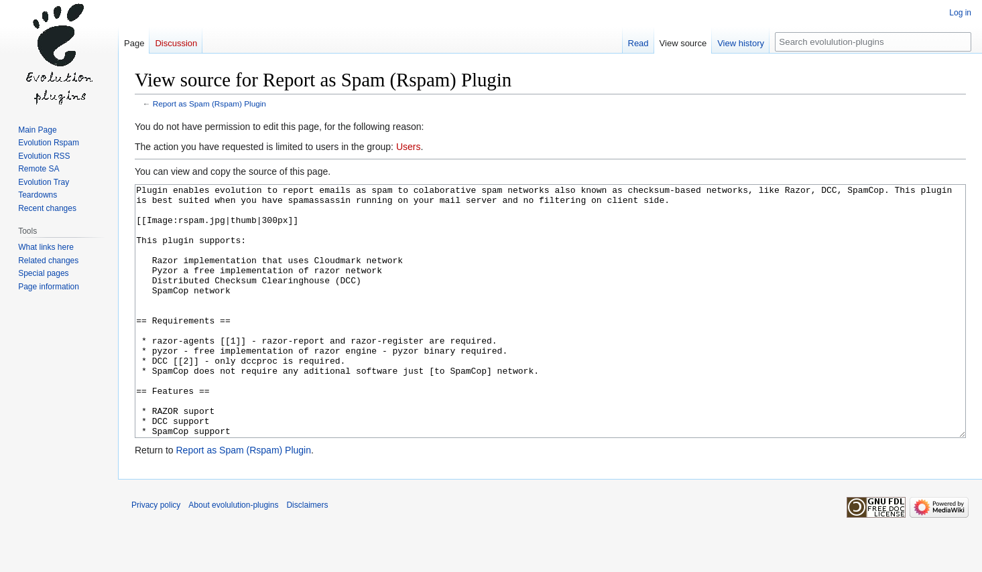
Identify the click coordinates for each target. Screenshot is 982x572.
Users (408, 146)
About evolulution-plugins (233, 555)
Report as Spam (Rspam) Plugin (209, 103)
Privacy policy (155, 555)
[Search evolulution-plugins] (873, 42)
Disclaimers (307, 555)
